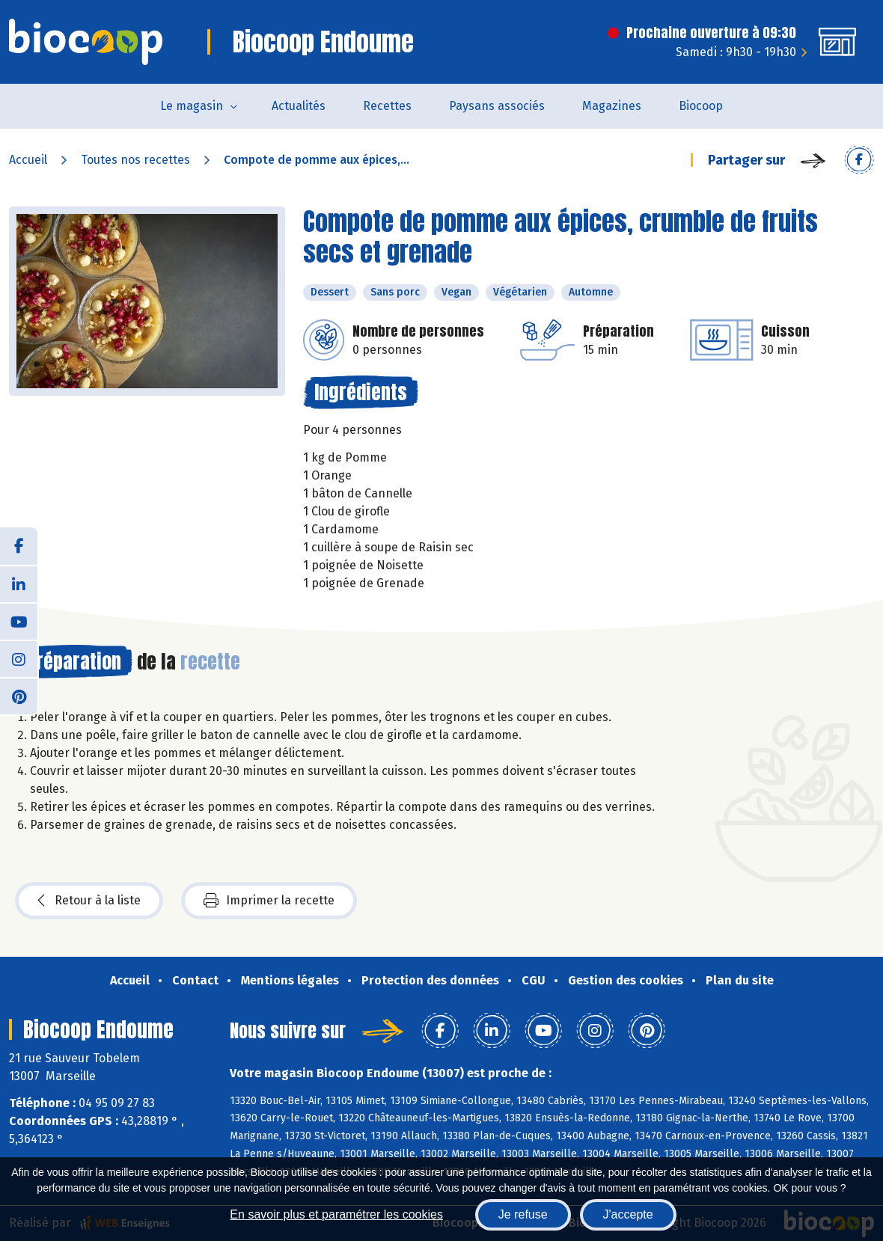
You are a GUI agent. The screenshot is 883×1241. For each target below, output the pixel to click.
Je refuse (523, 1214)
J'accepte (628, 1214)
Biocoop (701, 106)
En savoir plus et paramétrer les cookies (336, 1214)
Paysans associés (497, 106)
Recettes (387, 106)
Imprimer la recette (269, 900)
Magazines (611, 106)
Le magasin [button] (191, 106)
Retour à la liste (89, 900)
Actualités (299, 106)
